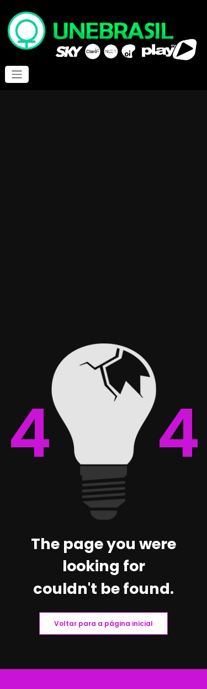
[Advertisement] (103, 234)
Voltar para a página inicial (103, 623)
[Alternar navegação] (17, 74)
